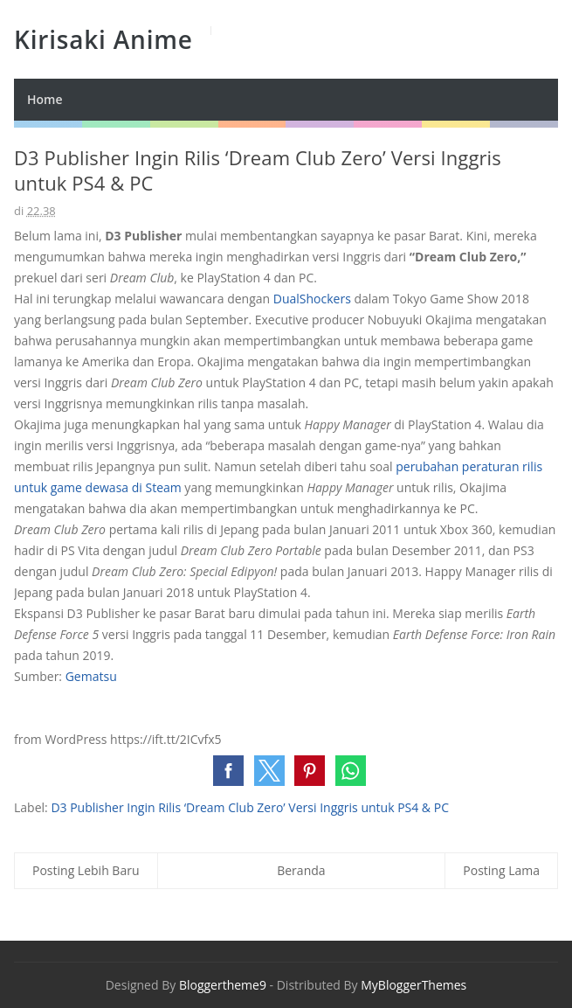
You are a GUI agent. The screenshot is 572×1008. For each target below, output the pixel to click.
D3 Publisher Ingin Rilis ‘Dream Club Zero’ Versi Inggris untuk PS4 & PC (250, 807)
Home (45, 99)
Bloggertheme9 (222, 985)
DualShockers (312, 298)
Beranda (301, 870)
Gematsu (91, 676)
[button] (228, 770)
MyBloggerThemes (413, 985)
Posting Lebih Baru (86, 870)
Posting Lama (501, 870)
